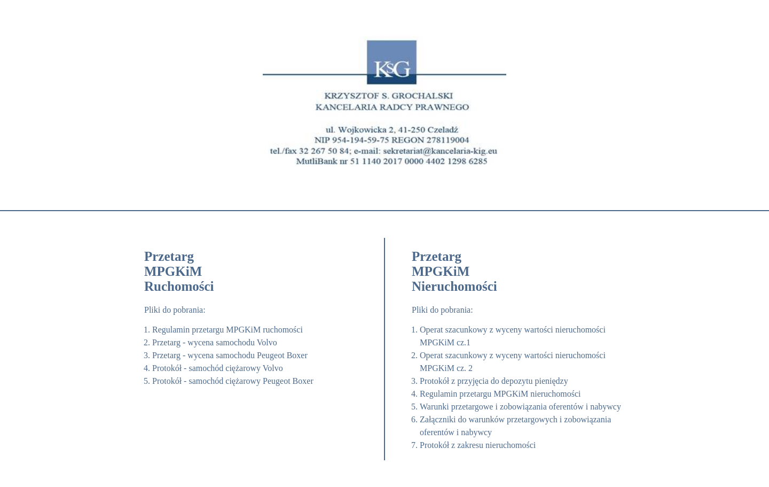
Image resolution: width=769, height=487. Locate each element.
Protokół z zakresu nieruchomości (478, 445)
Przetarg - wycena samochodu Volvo (214, 342)
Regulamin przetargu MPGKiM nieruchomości (500, 393)
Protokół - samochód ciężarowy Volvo (217, 368)
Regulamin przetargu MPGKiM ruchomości (227, 329)
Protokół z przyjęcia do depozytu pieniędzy (494, 380)
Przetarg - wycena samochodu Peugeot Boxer (230, 355)
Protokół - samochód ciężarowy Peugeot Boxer (232, 380)
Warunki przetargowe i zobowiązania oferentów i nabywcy (520, 406)
